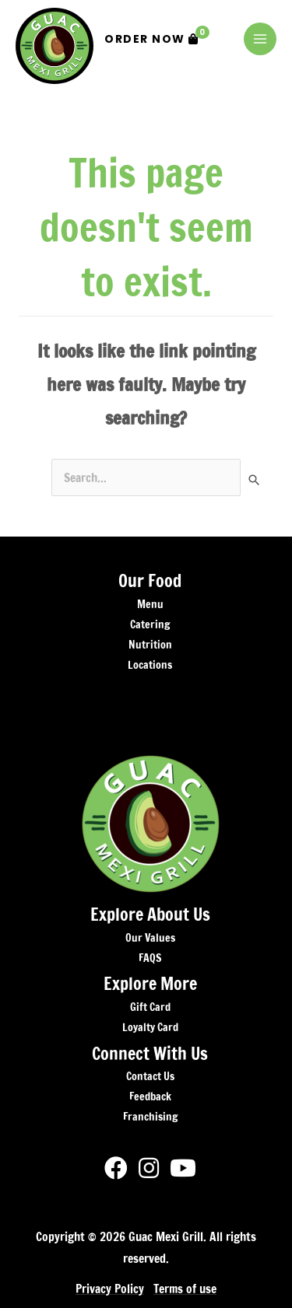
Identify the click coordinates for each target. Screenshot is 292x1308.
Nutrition (150, 644)
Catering (150, 624)
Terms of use (184, 1288)
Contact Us (150, 1076)
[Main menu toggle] (260, 39)
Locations (150, 665)
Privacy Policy (110, 1288)
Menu (150, 604)
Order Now (156, 36)
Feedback (150, 1096)
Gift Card (150, 1007)
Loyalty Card (150, 1027)
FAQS (150, 958)
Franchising (150, 1116)
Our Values (150, 938)
